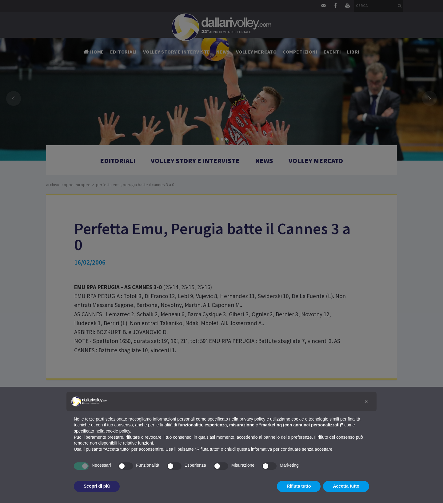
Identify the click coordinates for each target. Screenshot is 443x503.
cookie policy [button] (118, 431)
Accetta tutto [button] (346, 486)
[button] (366, 401)
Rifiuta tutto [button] (299, 486)
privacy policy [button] (252, 419)
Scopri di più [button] (97, 486)
